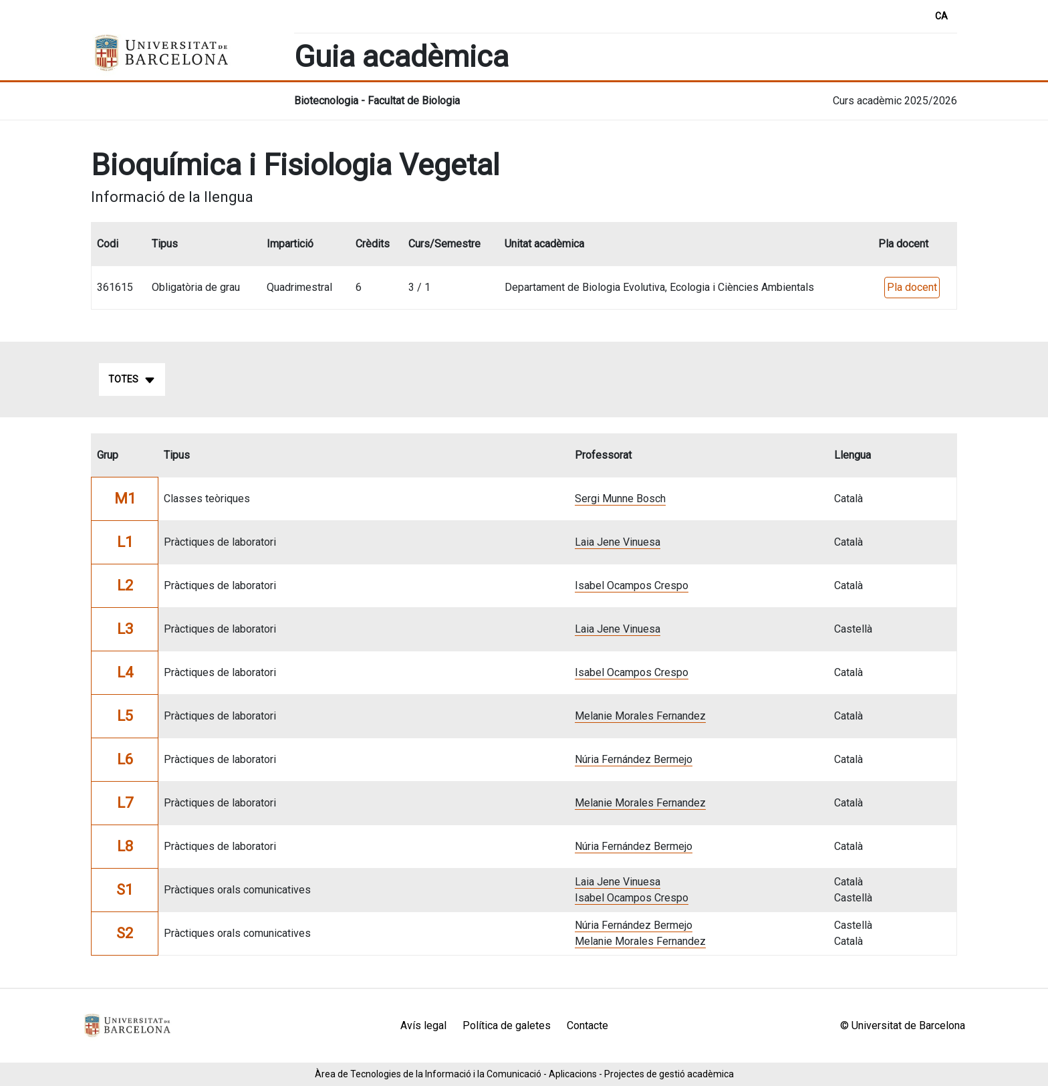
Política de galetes (507, 1025)
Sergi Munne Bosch (620, 498)
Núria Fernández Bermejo (633, 759)
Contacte (587, 1025)
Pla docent (912, 287)
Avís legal (423, 1025)
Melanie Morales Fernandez (640, 716)
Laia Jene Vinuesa (617, 542)
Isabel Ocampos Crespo (631, 585)
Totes (132, 380)
